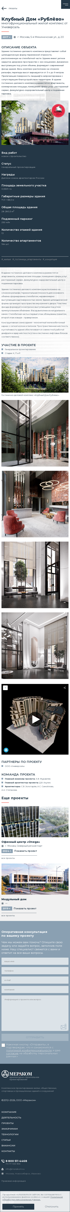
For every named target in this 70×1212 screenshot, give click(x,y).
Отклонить (51, 1206)
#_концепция (50, 259)
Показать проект (25, 851)
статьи (6, 1140)
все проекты (8, 858)
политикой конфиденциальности (29, 1050)
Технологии (10, 1134)
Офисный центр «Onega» (20, 842)
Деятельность (11, 1117)
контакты (8, 1151)
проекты (13, 9)
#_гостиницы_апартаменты (26, 259)
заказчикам (9, 1128)
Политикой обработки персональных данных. (32, 1198)
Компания (8, 1112)
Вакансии (8, 1145)
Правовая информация (13, 1181)
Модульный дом (13, 899)
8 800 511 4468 (16, 1161)
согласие (12, 1053)
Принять (18, 1206)
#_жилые (6, 259)
